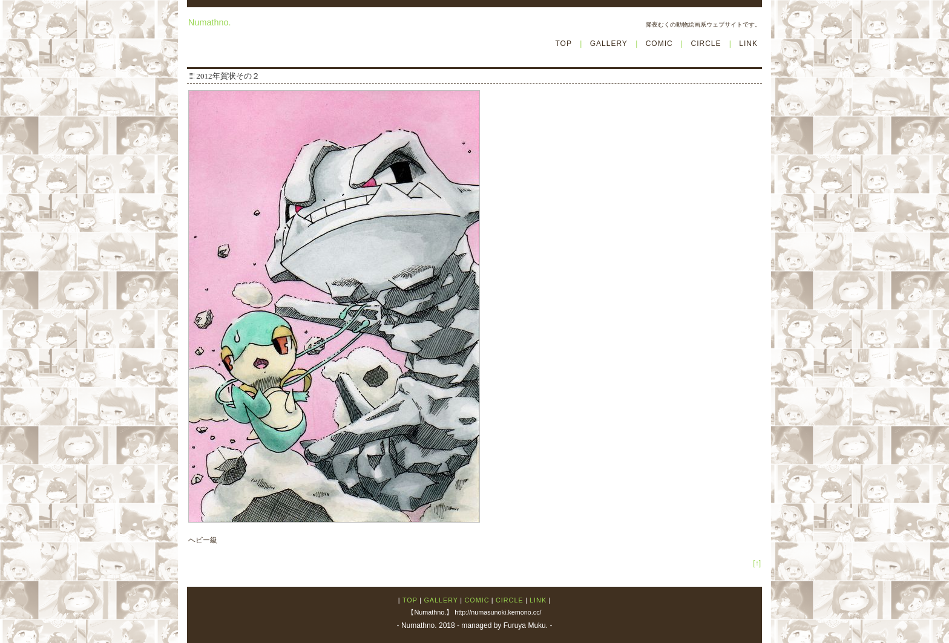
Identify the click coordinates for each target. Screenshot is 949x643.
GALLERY (609, 43)
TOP (563, 43)
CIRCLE (706, 43)
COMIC (659, 43)
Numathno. (209, 22)
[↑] (757, 563)
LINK (748, 43)
